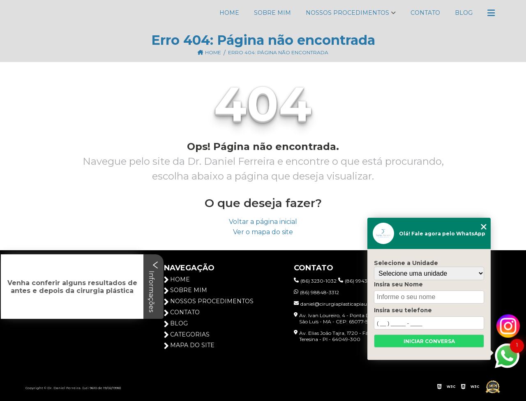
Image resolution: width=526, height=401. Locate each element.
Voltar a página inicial (263, 222)
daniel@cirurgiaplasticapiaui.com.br (340, 304)
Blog (464, 12)
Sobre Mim (272, 12)
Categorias (187, 335)
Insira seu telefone (403, 310)
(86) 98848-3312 (316, 292)
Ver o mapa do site (263, 232)
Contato (425, 12)
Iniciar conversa (429, 341)
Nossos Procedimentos (347, 12)
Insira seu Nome (398, 284)
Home (229, 12)
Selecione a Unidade (406, 263)
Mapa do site (189, 345)
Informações (153, 286)
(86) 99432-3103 (360, 281)
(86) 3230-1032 (315, 281)
